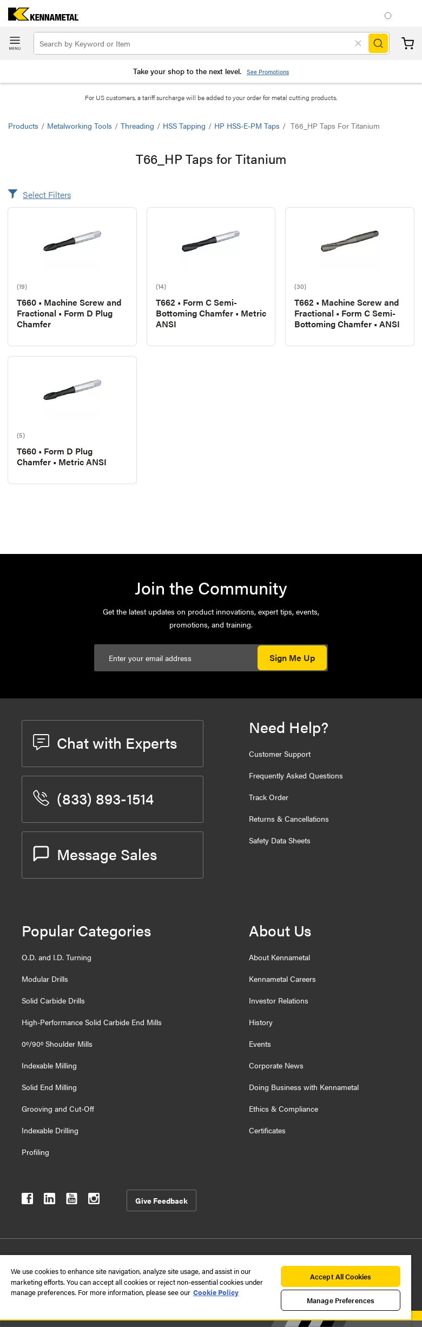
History (261, 1021)
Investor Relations (278, 1000)
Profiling (35, 1151)
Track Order (268, 796)
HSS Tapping (184, 125)
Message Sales (95, 853)
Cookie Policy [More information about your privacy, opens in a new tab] (216, 1292)
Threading (137, 125)
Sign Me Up (292, 657)
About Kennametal (279, 957)
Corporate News (276, 1065)
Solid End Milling (49, 1086)
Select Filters (47, 194)
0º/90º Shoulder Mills (57, 1043)
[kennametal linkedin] (49, 1200)
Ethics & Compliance (283, 1108)
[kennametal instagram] (94, 1200)
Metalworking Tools (79, 125)
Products (23, 125)
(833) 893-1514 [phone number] (93, 798)
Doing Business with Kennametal (304, 1086)
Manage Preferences (340, 1300)
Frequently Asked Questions (296, 775)
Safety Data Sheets (280, 840)
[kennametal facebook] (27, 1200)
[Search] (378, 43)
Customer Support (280, 753)
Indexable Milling (49, 1065)
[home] (39, 17)
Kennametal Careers (282, 978)
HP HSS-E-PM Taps (247, 125)
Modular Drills (45, 978)
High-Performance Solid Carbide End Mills (92, 1021)
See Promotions (268, 72)
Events (260, 1043)
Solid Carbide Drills (53, 1000)
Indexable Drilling (50, 1130)
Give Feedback (161, 1200)
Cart (407, 43)
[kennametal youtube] (71, 1200)
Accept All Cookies (340, 1276)
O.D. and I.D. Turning (56, 957)
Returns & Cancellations (289, 818)
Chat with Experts (105, 742)
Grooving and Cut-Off (58, 1108)
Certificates (267, 1130)
